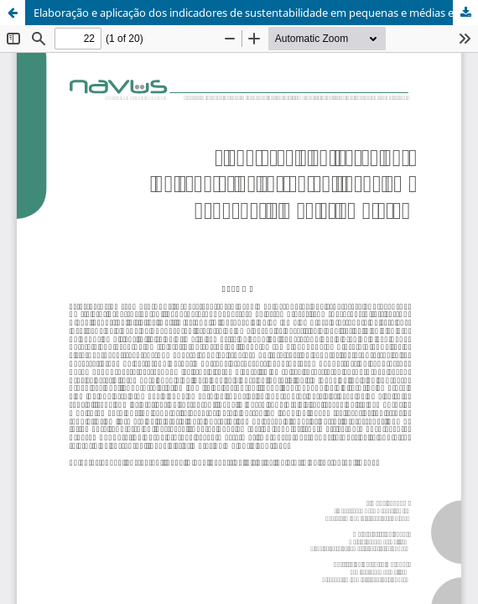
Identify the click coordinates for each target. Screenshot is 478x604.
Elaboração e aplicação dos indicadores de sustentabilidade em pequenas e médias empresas (256, 12)
